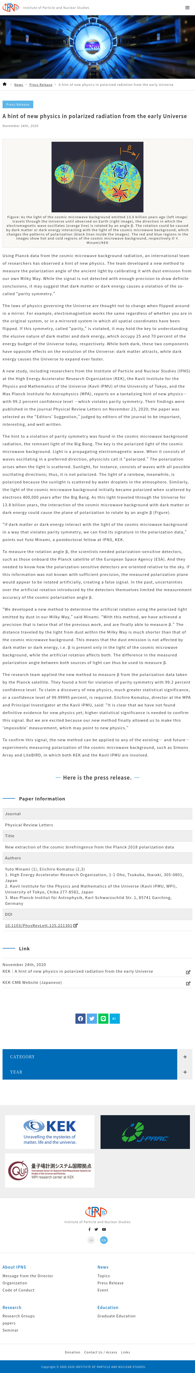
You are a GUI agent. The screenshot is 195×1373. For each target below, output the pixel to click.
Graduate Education (117, 1315)
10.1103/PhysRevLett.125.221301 (38, 925)
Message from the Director (28, 1275)
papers (9, 1322)
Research (12, 1307)
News (103, 1267)
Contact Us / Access (100, 1352)
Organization (15, 1282)
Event (103, 1289)
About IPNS (14, 1267)
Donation (72, 1352)
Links (125, 1352)
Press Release (111, 1282)
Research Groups (19, 1315)
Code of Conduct (19, 1289)
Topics (104, 1275)
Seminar (11, 1330)
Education (108, 1307)
